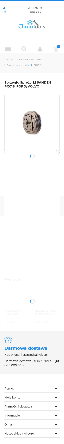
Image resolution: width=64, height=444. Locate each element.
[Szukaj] (24, 49)
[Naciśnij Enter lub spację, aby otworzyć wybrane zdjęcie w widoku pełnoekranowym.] (32, 123)
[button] (6, 153)
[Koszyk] (56, 49)
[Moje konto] (40, 49)
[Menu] (8, 49)
